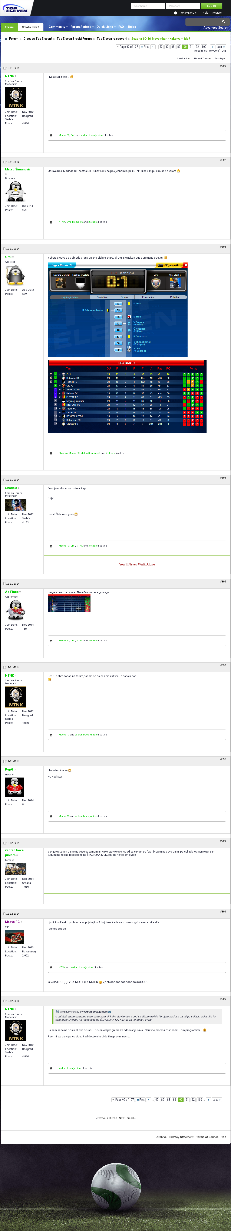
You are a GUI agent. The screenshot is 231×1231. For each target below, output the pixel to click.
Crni (73, 135)
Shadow (63, 453)
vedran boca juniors (92, 135)
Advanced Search (216, 27)
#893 (223, 246)
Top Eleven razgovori (112, 38)
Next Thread (126, 1118)
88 (172, 46)
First (145, 46)
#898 (223, 840)
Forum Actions (80, 26)
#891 (223, 65)
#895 (223, 581)
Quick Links (105, 26)
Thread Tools (201, 58)
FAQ (121, 26)
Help (205, 13)
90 (185, 46)
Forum (9, 27)
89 (178, 46)
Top (223, 1137)
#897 (223, 759)
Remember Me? (188, 12)
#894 (223, 477)
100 (204, 46)
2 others (93, 222)
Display (219, 58)
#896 (223, 665)
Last (221, 46)
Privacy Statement (181, 1137)
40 (160, 46)
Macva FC (64, 135)
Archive (161, 1137)
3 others (93, 545)
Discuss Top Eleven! (37, 38)
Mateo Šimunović (90, 453)
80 (166, 46)
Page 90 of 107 (129, 46)
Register (217, 13)
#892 (223, 160)
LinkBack (182, 58)
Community (57, 26)
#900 (223, 998)
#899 (223, 911)
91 (191, 46)
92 (197, 46)
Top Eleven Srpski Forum (74, 38)
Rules (132, 26)
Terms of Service (207, 1137)
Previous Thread (107, 1118)
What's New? (30, 27)
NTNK (62, 222)
